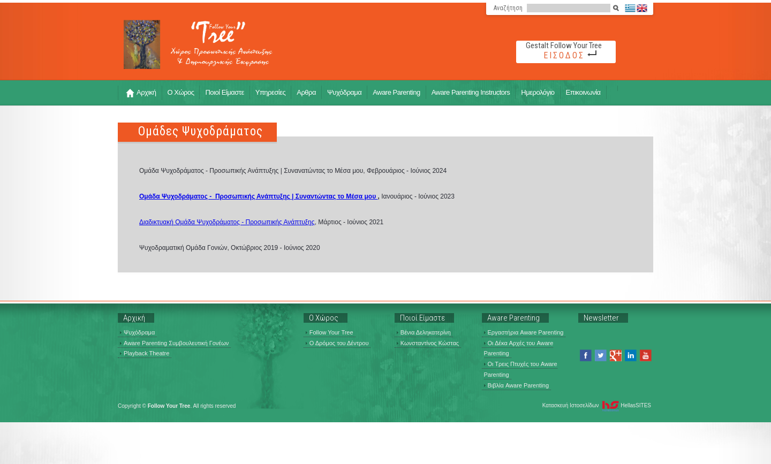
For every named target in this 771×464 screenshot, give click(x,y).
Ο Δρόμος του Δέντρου (337, 343)
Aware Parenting (396, 92)
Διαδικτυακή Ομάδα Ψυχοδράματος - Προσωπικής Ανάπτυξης (227, 222)
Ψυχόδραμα (344, 92)
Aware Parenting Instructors (471, 92)
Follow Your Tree (329, 332)
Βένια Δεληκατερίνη (424, 332)
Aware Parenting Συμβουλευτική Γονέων (174, 343)
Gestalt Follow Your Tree (564, 45)
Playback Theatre (144, 353)
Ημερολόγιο (537, 92)
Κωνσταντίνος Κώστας (428, 343)
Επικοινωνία (583, 92)
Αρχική (141, 92)
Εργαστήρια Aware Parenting (524, 332)
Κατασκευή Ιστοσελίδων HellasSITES (596, 405)
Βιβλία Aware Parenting (516, 385)
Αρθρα (306, 92)
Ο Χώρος (181, 92)
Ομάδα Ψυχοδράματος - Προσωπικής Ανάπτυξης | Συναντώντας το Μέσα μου (258, 196)
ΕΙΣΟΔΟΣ (564, 55)
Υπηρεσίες (270, 92)
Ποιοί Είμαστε (224, 92)
